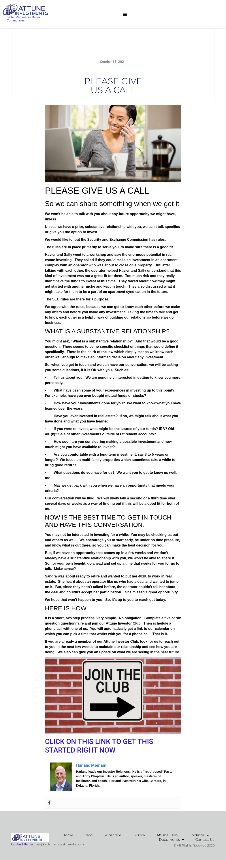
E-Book (139, 835)
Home (68, 835)
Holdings (199, 835)
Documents (171, 839)
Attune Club (167, 835)
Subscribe (113, 835)
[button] (124, 14)
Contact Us (205, 839)
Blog (89, 835)
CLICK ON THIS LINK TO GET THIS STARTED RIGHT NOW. (99, 745)
